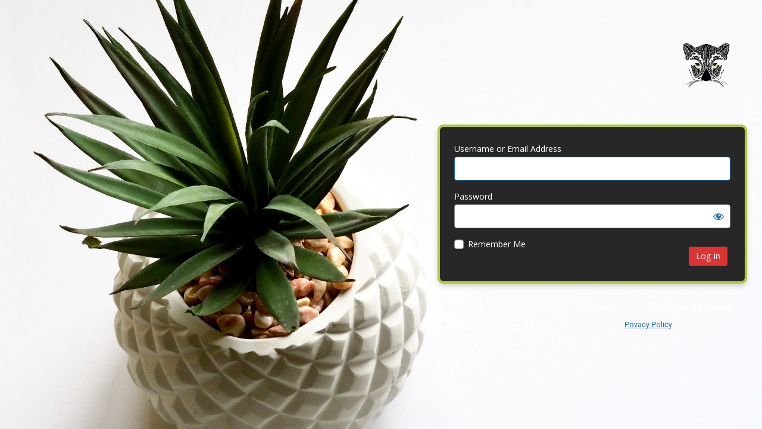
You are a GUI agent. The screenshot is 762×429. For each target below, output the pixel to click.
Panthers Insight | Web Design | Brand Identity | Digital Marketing (706, 74)
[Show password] (718, 216)
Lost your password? (692, 307)
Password (473, 196)
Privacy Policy (648, 324)
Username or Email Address (507, 148)
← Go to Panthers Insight (500, 325)
